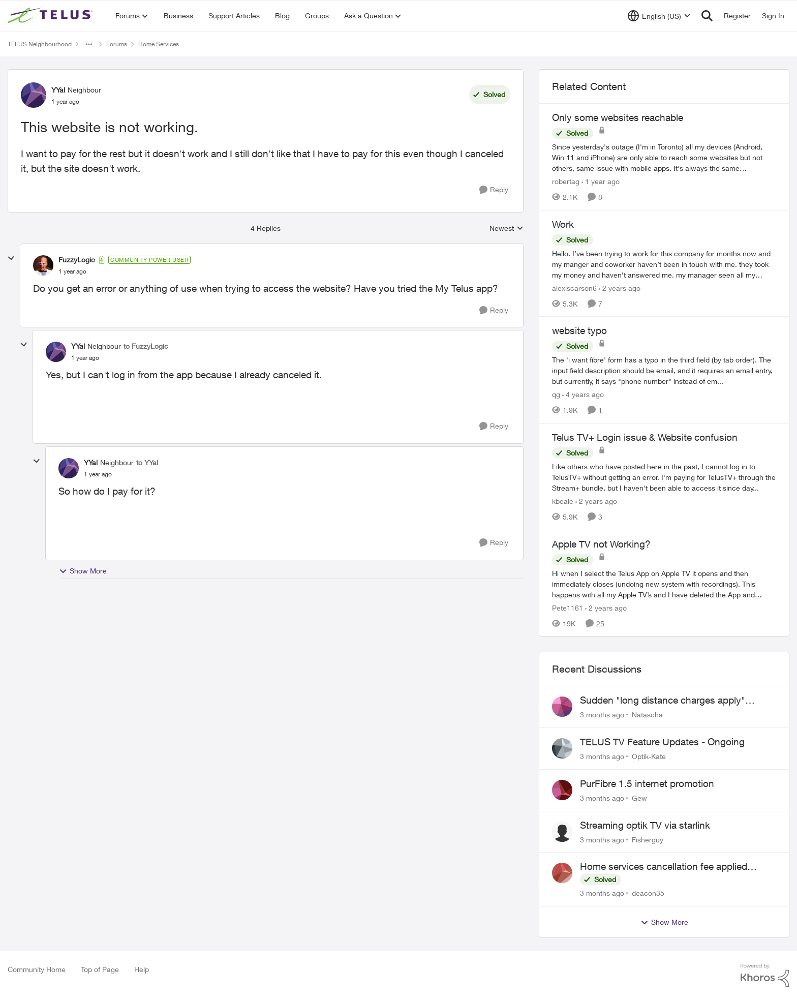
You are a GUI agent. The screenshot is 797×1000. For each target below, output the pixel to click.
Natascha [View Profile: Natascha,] (647, 714)
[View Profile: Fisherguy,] (562, 832)
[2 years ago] (619, 287)
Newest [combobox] (506, 228)
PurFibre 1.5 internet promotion (647, 783)
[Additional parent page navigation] (89, 44)
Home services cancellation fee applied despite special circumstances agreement (669, 867)
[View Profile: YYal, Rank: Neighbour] (33, 95)
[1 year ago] (600, 181)
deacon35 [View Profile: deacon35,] (648, 893)
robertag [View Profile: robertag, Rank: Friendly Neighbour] (565, 181)
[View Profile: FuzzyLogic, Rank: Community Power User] (43, 265)
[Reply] (493, 190)
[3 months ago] (602, 714)
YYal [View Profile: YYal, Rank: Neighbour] (58, 89)
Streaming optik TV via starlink (645, 825)
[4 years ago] (583, 394)
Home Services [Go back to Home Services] (158, 44)
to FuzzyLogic (146, 346)
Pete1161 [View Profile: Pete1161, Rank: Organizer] (567, 607)
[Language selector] (659, 16)
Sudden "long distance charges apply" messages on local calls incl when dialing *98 (676, 700)
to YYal (147, 462)
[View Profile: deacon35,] (562, 873)
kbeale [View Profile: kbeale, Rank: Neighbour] (562, 501)
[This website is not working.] (72, 271)
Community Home (37, 969)
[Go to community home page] (51, 16)
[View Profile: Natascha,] (562, 706)
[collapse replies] (11, 258)
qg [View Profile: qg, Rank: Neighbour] (556, 394)
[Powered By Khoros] (765, 975)
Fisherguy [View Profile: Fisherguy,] (647, 839)
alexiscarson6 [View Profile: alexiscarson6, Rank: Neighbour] (574, 287)
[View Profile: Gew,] (562, 790)
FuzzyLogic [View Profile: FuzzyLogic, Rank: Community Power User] (76, 259)
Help (141, 969)
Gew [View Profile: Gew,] (639, 798)
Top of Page (100, 969)
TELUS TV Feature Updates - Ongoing (662, 741)
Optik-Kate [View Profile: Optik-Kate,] (649, 756)
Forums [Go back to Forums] (116, 44)
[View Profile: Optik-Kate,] (562, 748)
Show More (83, 570)
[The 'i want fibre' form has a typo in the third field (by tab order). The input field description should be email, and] (664, 370)
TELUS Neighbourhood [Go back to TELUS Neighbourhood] (40, 44)
